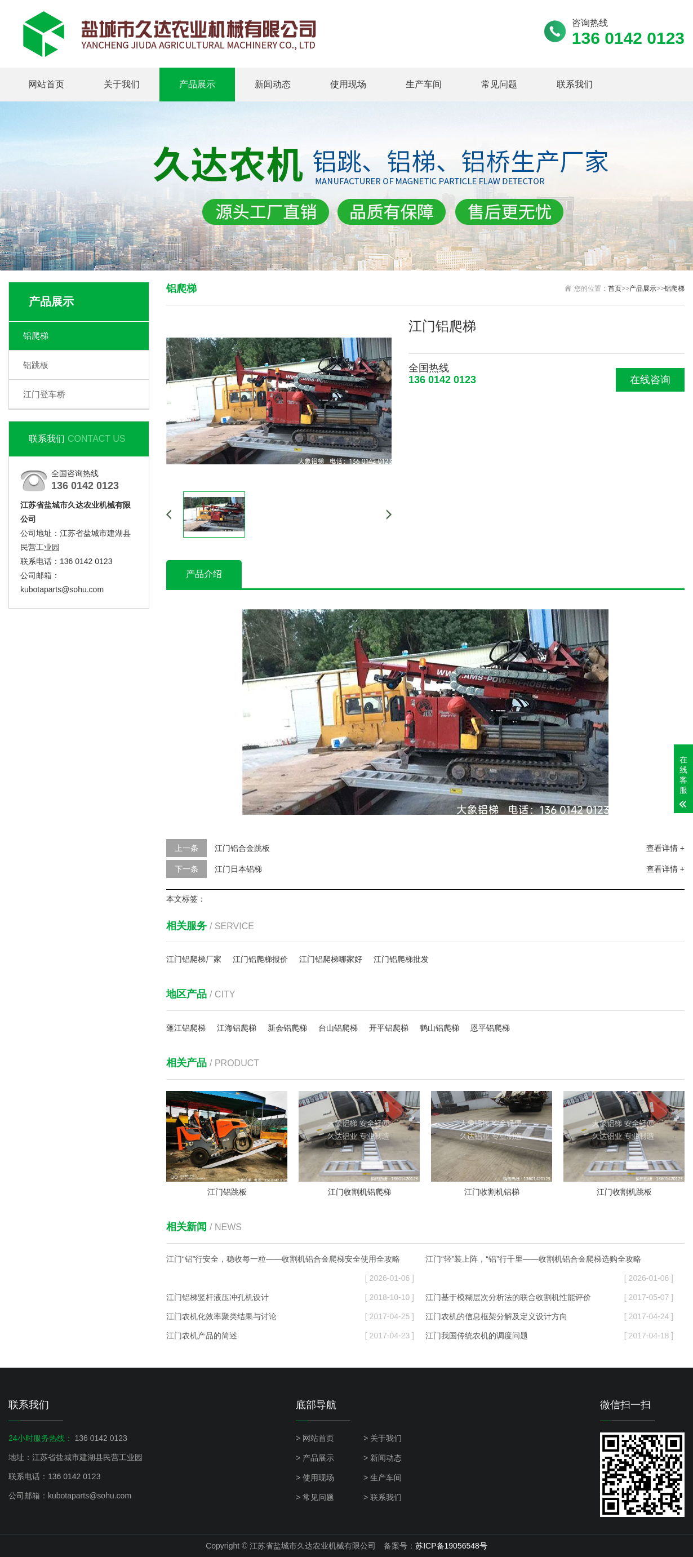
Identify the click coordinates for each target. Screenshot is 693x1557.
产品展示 (197, 84)
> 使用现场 (315, 1477)
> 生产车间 (382, 1477)
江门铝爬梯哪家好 (330, 959)
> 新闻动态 (382, 1457)
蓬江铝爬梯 (186, 1027)
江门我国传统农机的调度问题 (549, 1335)
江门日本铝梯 (238, 868)
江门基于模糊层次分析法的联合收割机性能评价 (549, 1297)
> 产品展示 (315, 1457)
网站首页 (46, 84)
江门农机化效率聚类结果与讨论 (290, 1316)
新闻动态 (273, 84)
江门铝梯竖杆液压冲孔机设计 (290, 1297)
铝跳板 (35, 365)
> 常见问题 (315, 1497)
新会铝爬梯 (287, 1027)
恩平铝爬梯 (490, 1027)
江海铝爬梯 (236, 1027)
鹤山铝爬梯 (439, 1027)
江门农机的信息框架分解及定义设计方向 (549, 1316)
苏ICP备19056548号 (451, 1545)
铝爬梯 (35, 335)
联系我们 (575, 84)
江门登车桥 (44, 394)
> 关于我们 (382, 1438)
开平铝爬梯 (388, 1027)
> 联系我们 (382, 1497)
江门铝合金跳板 (242, 848)
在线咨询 (650, 379)
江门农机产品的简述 (290, 1335)
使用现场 (348, 84)
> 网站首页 (315, 1438)
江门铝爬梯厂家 (193, 959)
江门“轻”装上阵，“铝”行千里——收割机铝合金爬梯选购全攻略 (549, 1261)
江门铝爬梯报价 (260, 959)
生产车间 (424, 84)
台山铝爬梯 (338, 1027)
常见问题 (499, 84)
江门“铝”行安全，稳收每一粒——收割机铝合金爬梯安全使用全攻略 (290, 1261)
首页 (614, 288)
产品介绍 (204, 574)
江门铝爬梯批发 (401, 959)
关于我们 (122, 84)
